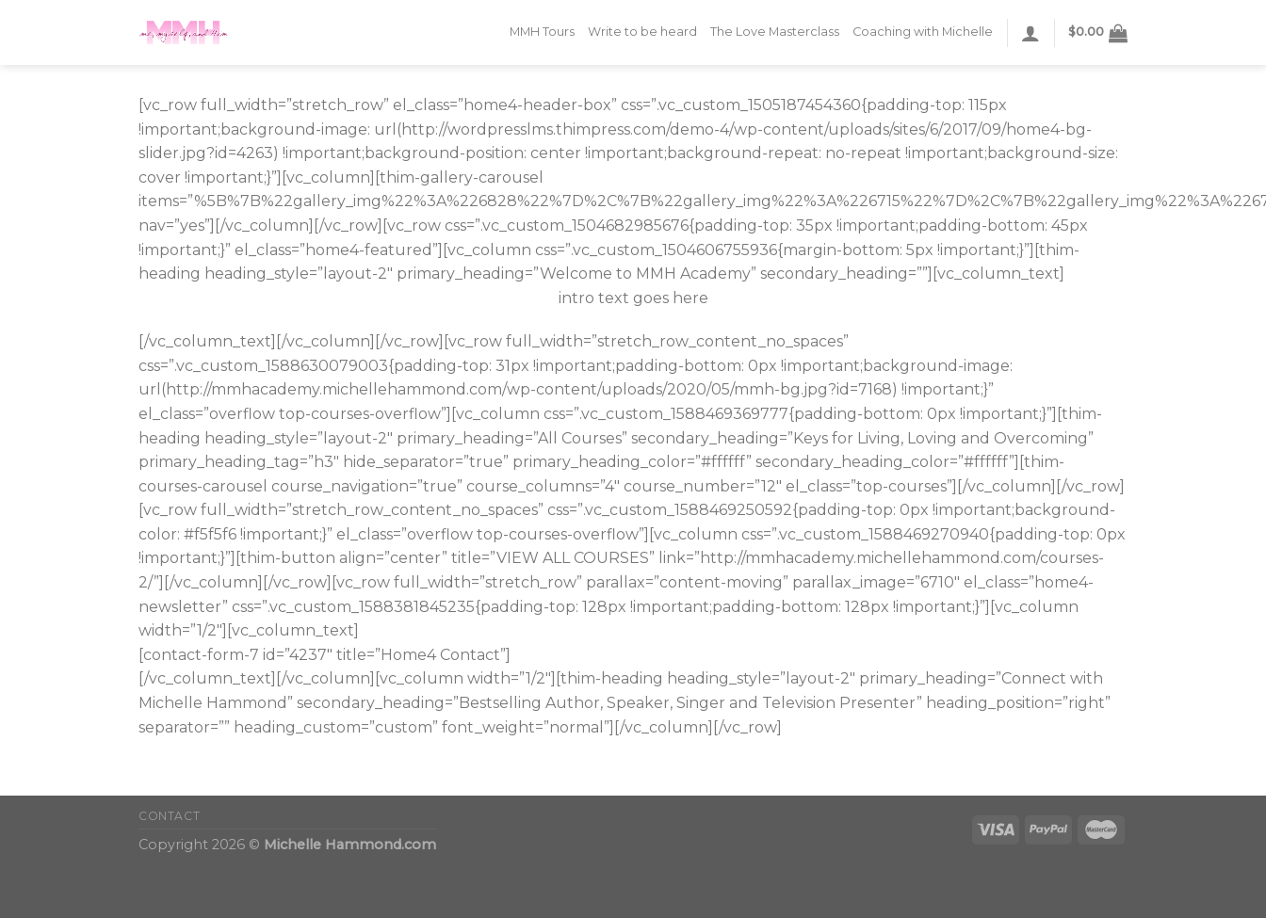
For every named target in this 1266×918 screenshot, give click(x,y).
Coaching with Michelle (922, 31)
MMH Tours (542, 31)
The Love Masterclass (774, 31)
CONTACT (169, 816)
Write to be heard (642, 31)
